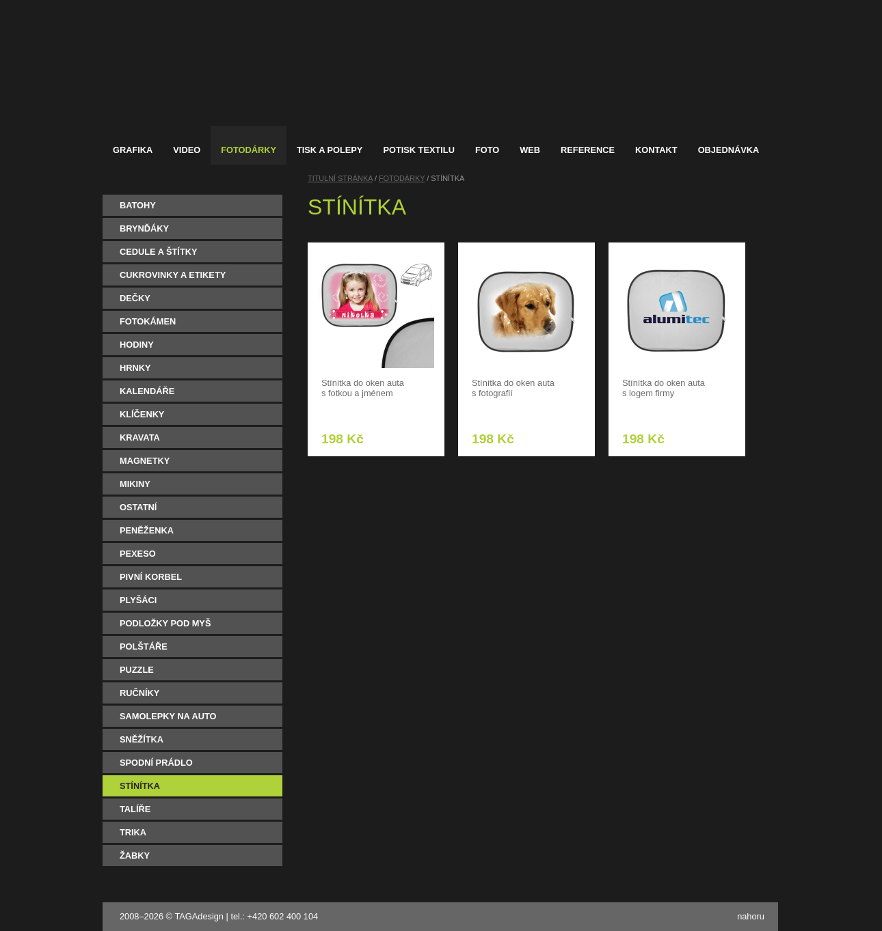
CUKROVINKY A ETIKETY (173, 275)
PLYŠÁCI (138, 600)
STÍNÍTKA (140, 786)
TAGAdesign (199, 916)
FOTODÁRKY (402, 178)
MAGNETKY (145, 461)
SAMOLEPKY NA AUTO (168, 716)
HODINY (137, 344)
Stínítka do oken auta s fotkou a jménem (362, 388)
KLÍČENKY (142, 414)
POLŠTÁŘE (144, 646)
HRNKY (135, 368)
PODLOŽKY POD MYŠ (165, 623)
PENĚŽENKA (147, 530)
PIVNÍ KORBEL (151, 577)
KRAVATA (140, 437)
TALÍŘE (135, 809)
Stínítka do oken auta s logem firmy (663, 388)
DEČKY (135, 298)
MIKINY (135, 484)
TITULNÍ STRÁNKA (340, 178)
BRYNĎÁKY (144, 228)
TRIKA (133, 832)
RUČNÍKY (139, 693)
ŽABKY (135, 855)
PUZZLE (137, 670)
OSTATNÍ (138, 507)
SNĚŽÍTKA (141, 739)
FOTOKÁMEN (148, 321)
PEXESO (138, 553)
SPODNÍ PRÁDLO (156, 763)
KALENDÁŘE (147, 391)
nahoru (750, 916)
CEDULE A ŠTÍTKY (159, 252)
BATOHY (138, 205)
